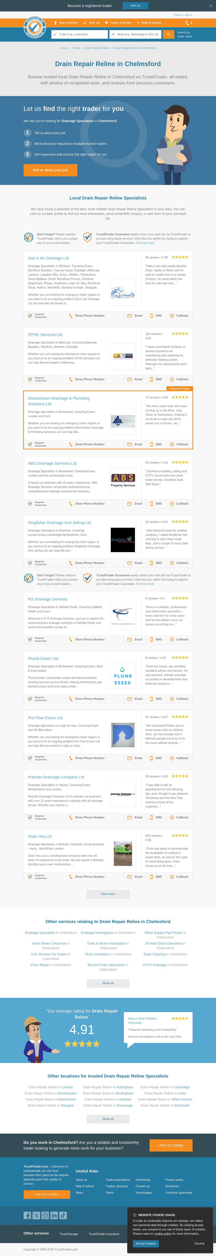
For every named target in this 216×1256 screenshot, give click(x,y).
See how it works (46, 1194)
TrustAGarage (69, 1234)
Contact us (143, 1186)
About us (82, 1179)
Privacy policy (175, 1179)
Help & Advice (85, 1186)
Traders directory (117, 1186)
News (79, 1192)
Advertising (143, 1179)
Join (135, 5)
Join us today (171, 1145)
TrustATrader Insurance (104, 1234)
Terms (110, 1192)
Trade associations (118, 1179)
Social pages (144, 1192)
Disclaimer (172, 1186)
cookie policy (163, 1233)
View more (108, 893)
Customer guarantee (179, 1192)
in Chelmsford (50, 933)
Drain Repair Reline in (51, 1087)
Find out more (145, 242)
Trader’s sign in (183, 14)
